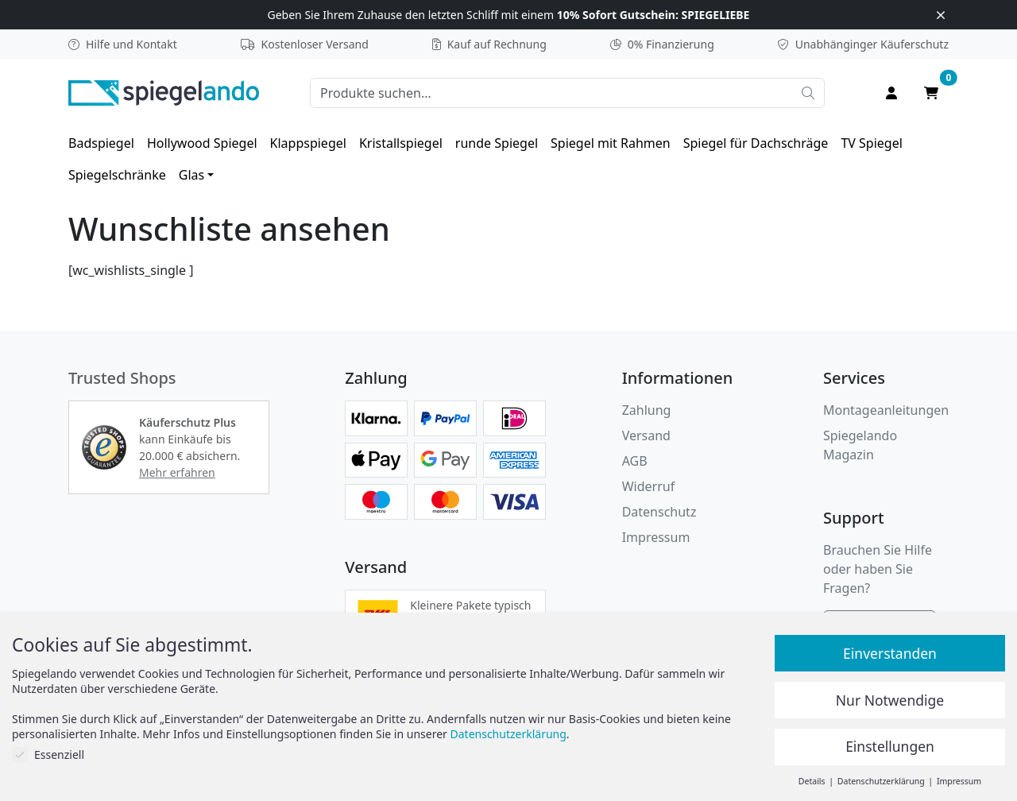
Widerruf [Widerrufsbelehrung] (648, 486)
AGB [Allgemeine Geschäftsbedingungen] (635, 461)
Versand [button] (646, 435)
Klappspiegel (308, 143)
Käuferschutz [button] (863, 44)
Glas (191, 175)
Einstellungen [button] (889, 746)
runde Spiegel (496, 143)
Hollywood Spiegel (202, 143)
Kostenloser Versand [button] (305, 44)
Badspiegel (101, 143)
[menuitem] (101, 143)
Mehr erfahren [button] (177, 472)
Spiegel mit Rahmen (611, 143)
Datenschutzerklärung (508, 733)
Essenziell (48, 754)
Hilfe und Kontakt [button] (122, 44)
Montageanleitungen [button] (886, 410)
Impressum (656, 537)
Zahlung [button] (646, 410)
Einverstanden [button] (890, 653)
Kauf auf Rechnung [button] (489, 44)
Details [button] (813, 781)
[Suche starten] (808, 93)
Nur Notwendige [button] (890, 700)
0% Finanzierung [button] (662, 44)
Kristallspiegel (401, 143)
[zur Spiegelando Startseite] (163, 91)
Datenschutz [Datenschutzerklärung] (659, 511)
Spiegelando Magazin (860, 445)
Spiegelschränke (117, 175)
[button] (104, 447)
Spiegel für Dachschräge (756, 143)
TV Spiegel (871, 143)
